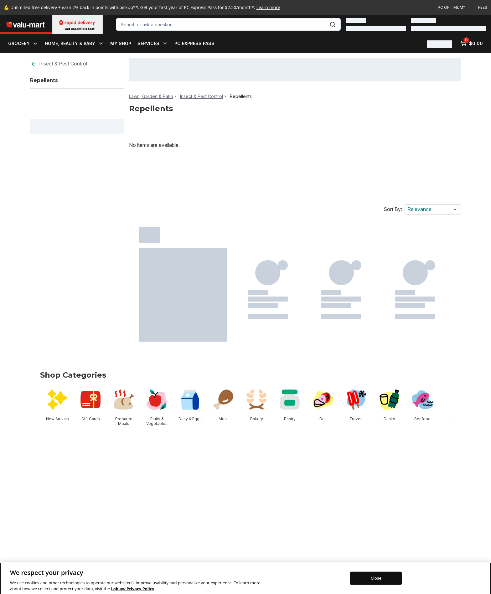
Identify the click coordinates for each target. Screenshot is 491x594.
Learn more (268, 7)
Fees (482, 7)
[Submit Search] (332, 24)
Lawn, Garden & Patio (151, 96)
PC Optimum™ (451, 7)
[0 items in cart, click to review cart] (471, 43)
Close (376, 586)
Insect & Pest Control (58, 63)
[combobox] (228, 24)
